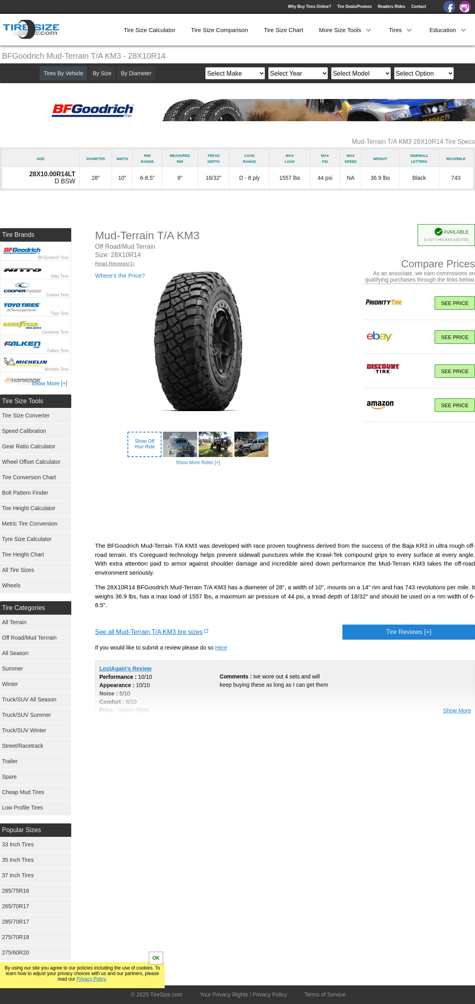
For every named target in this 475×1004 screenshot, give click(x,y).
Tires (401, 30)
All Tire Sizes (18, 570)
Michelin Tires (57, 369)
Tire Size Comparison (219, 30)
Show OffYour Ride (144, 444)
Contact (418, 6)
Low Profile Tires (22, 807)
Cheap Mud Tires (23, 792)
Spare (9, 776)
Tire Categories (23, 607)
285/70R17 (15, 921)
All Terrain (14, 622)
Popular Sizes (21, 830)
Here (221, 647)
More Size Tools (346, 30)
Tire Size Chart (283, 30)
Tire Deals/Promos (354, 6)
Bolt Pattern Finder (25, 493)
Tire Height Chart (23, 554)
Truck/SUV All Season (29, 699)
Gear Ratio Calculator (28, 446)
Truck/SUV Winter (24, 730)
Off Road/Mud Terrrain (29, 637)
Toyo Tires (60, 313)
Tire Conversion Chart (29, 477)
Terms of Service (325, 994)
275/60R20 (15, 952)
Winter (10, 684)
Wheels (11, 585)
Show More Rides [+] (198, 462)
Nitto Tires (60, 276)
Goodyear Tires (55, 332)
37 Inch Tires (18, 875)
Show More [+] (49, 383)
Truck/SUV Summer (26, 715)
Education (448, 30)
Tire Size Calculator (149, 30)
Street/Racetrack (22, 746)
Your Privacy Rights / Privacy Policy (243, 994)
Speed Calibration (24, 431)
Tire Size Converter (25, 415)
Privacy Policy (91, 979)
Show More (457, 710)
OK (156, 958)
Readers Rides (391, 6)
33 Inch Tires (18, 844)
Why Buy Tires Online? (309, 6)
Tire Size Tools (22, 401)
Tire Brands (18, 234)
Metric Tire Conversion (29, 523)
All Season (15, 653)
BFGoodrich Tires (53, 257)
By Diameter (136, 73)
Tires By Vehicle (63, 73)
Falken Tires (58, 351)
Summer (12, 668)
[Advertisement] (285, 504)
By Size (102, 73)
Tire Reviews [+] (408, 632)
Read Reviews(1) (115, 264)
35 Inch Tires (18, 860)
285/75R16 (15, 891)
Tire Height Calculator (28, 508)
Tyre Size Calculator (26, 539)
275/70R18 (15, 937)
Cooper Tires (57, 295)
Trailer (9, 761)
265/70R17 (15, 906)
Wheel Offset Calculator (31, 462)
